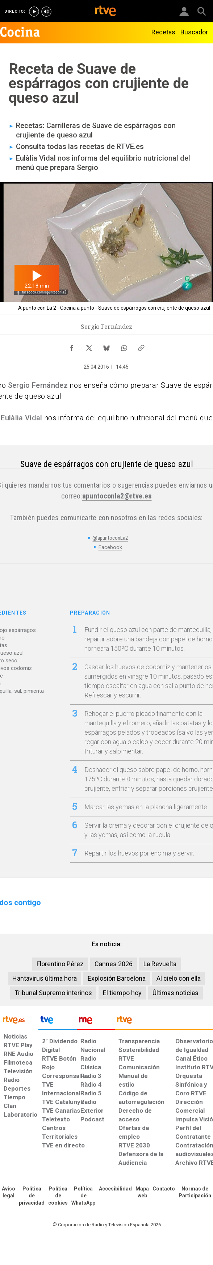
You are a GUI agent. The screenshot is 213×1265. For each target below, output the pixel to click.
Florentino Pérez (60, 964)
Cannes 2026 (114, 964)
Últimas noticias (176, 993)
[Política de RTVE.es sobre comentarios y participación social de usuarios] (195, 1192)
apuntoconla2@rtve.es (117, 496)
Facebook (110, 547)
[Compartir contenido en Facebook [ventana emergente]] (71, 346)
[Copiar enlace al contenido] (141, 346)
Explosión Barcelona (117, 978)
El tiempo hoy (122, 993)
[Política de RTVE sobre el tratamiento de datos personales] (32, 1196)
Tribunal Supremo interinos (53, 993)
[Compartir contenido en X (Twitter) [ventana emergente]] (89, 346)
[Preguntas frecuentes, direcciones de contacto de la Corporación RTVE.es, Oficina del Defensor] (164, 1189)
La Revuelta (159, 964)
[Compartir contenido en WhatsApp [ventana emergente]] (124, 346)
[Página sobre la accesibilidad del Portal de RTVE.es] (115, 1189)
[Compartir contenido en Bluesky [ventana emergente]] (106, 346)
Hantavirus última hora (44, 978)
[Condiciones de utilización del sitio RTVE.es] (8, 1192)
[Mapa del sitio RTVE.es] (142, 1192)
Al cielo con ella (178, 978)
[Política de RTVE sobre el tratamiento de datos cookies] (58, 1196)
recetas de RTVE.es (112, 146)
